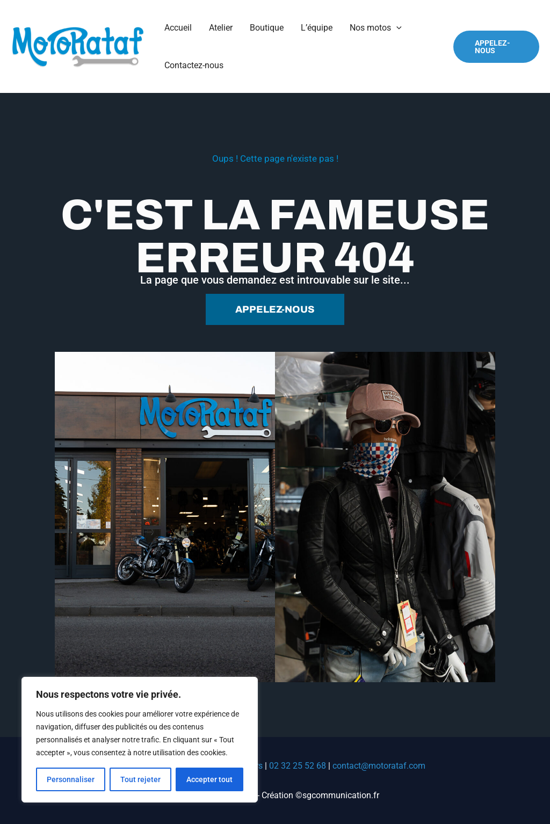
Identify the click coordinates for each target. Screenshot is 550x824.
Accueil (178, 28)
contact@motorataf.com (378, 766)
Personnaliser (71, 779)
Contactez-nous (193, 65)
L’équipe (316, 28)
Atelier (221, 28)
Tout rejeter (140, 779)
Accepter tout (209, 779)
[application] (396, 28)
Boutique (267, 28)
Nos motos (376, 28)
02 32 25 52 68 (297, 766)
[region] (139, 740)
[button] (496, 47)
